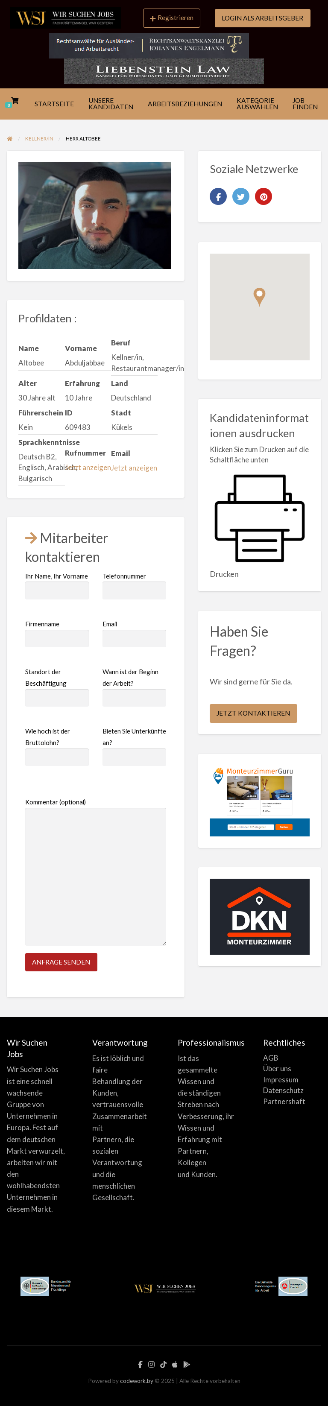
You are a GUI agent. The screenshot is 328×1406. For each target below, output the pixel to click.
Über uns (277, 1068)
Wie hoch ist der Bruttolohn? (57, 746)
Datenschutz (283, 1090)
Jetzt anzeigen (88, 467)
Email (134, 633)
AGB (270, 1057)
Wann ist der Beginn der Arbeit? (134, 687)
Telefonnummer (134, 585)
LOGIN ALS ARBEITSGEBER (262, 18)
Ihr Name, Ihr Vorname (57, 585)
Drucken (224, 574)
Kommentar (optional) (95, 872)
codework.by (136, 1380)
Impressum (281, 1079)
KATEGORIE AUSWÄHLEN (257, 103)
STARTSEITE (54, 104)
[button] (259, 297)
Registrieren (171, 18)
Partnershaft (284, 1101)
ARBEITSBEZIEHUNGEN (185, 104)
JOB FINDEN (305, 103)
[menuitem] (172, 18)
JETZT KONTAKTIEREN (253, 713)
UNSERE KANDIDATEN (110, 103)
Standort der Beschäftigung (57, 687)
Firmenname (57, 633)
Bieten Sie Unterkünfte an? (134, 746)
